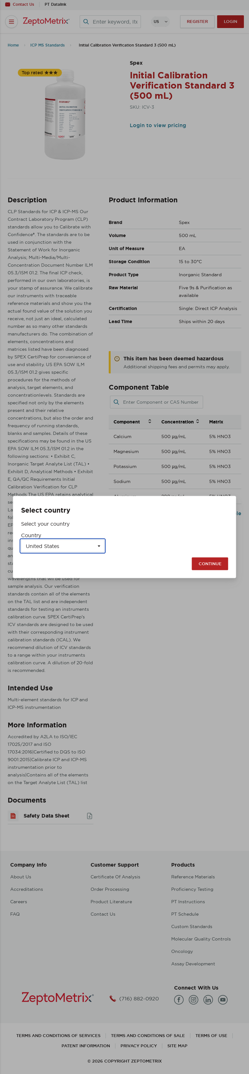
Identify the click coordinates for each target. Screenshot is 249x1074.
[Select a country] (63, 546)
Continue (210, 563)
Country (31, 535)
